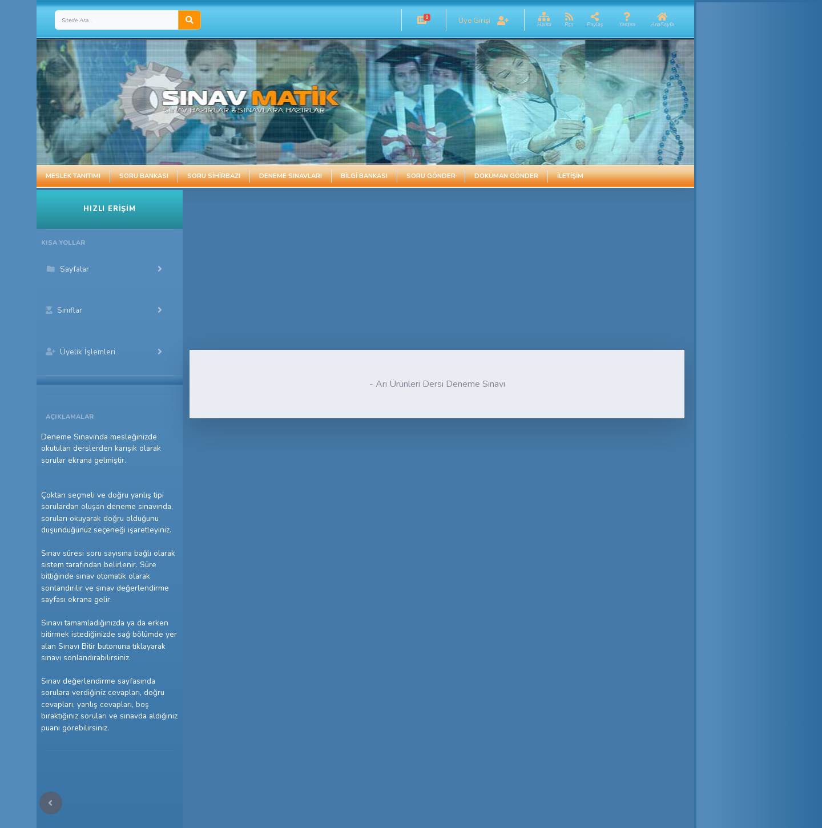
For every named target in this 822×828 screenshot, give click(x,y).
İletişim (570, 176)
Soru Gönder (431, 176)
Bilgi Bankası (364, 176)
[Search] (117, 20)
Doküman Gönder (506, 176)
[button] (422, 20)
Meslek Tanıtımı (73, 176)
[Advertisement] (395, 270)
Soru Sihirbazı (213, 176)
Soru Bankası (143, 176)
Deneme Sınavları (290, 176)
